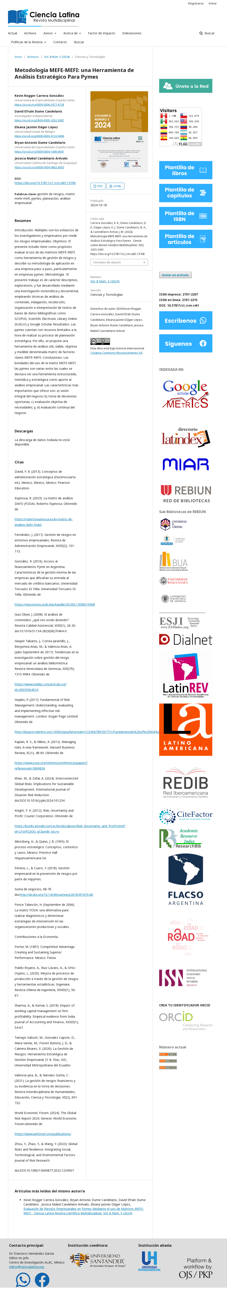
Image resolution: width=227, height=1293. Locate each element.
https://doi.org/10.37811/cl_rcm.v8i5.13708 (45, 183)
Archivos (30, 33)
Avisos (48, 33)
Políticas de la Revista (27, 42)
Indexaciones (131, 33)
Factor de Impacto (101, 33)
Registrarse (196, 3)
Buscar (79, 42)
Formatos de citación (107, 262)
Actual (12, 33)
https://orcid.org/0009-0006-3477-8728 (39, 105)
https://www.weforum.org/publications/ (43, 1134)
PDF (99, 186)
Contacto (60, 42)
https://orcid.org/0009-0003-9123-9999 (39, 136)
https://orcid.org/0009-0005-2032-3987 (39, 120)
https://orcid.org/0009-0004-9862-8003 (39, 167)
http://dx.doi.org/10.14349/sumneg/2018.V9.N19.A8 (56, 894)
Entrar (213, 3)
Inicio (18, 57)
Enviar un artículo (175, 275)
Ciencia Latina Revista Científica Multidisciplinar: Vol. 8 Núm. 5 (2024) (83, 1213)
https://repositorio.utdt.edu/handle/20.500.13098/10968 (55, 604)
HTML (117, 186)
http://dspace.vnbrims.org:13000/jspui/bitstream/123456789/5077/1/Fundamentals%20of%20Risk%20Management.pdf (100, 732)
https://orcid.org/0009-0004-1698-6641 (39, 152)
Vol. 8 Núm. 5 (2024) (57, 57)
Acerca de (70, 33)
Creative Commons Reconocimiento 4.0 (116, 353)
